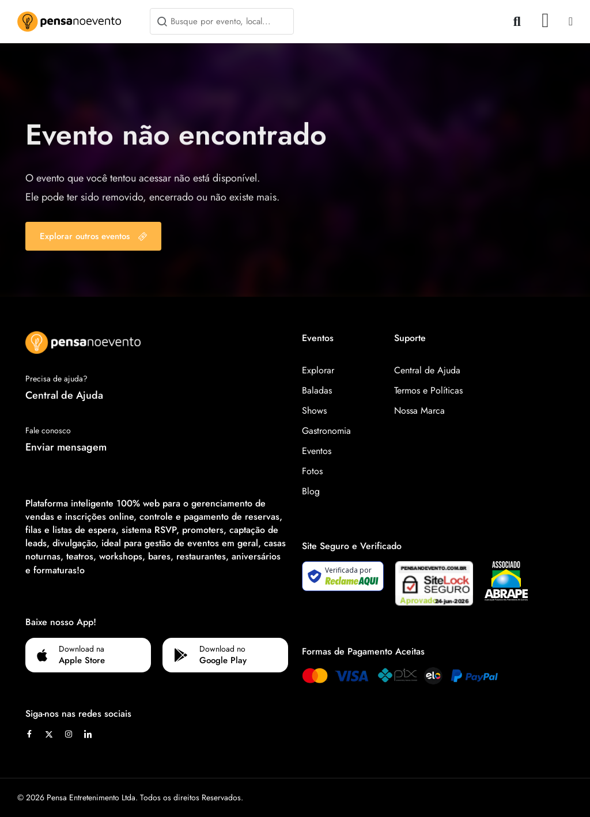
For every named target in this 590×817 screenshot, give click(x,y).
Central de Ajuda (64, 395)
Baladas (317, 390)
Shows (314, 410)
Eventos (316, 450)
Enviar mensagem (66, 447)
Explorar (318, 370)
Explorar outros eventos (93, 236)
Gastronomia (326, 430)
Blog (311, 491)
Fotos (312, 471)
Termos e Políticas (428, 390)
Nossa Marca (419, 410)
